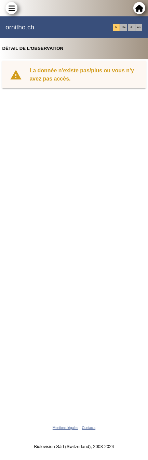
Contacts (88, 428)
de (123, 27)
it (131, 27)
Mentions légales (65, 428)
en (138, 27)
